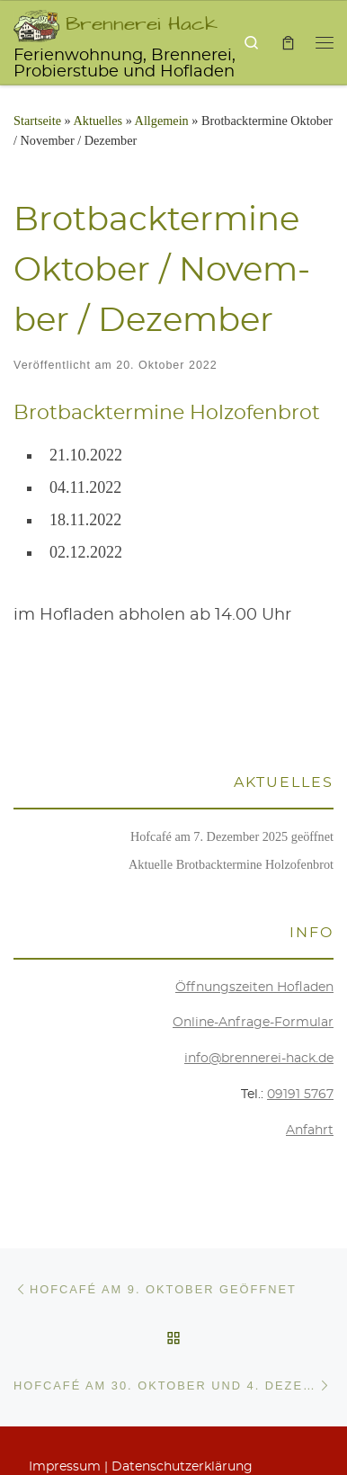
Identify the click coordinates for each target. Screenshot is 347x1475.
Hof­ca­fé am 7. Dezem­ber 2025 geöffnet (232, 836)
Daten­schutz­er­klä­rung (182, 1467)
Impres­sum (65, 1467)
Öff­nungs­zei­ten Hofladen (254, 987)
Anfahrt (310, 1130)
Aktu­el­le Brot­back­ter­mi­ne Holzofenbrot (231, 864)
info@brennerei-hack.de (259, 1058)
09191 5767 (300, 1094)
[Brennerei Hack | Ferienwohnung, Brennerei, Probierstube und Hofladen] (36, 22)
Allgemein (162, 120)
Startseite (37, 120)
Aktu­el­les (98, 120)
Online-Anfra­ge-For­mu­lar (253, 1022)
